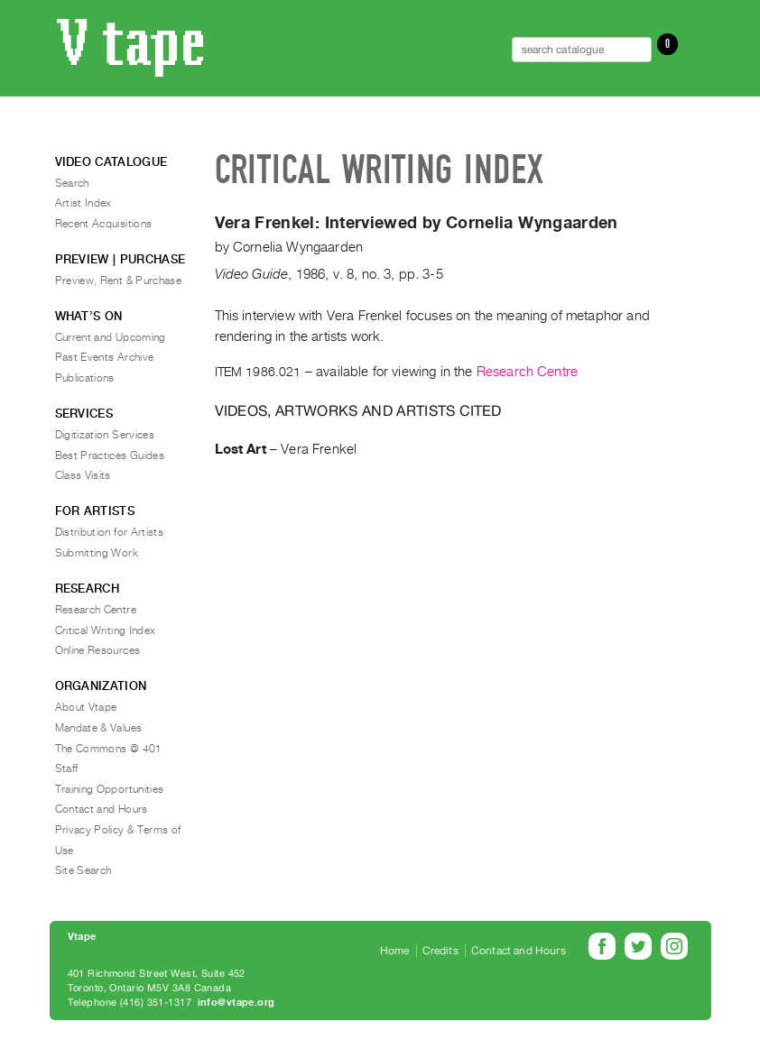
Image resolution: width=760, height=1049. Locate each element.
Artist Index (83, 203)
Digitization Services (105, 434)
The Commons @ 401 (108, 748)
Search (72, 183)
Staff (67, 768)
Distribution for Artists (109, 532)
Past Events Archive (104, 357)
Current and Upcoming (110, 337)
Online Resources (98, 650)
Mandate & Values (99, 728)
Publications (85, 378)
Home (395, 950)
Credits (440, 950)
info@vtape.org (236, 1002)
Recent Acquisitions (104, 223)
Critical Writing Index (105, 630)
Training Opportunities (109, 789)
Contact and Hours (101, 809)
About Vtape (86, 707)
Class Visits (83, 475)
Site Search (83, 870)
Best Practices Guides (110, 455)
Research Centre (527, 371)
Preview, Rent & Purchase (118, 280)
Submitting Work (96, 553)
